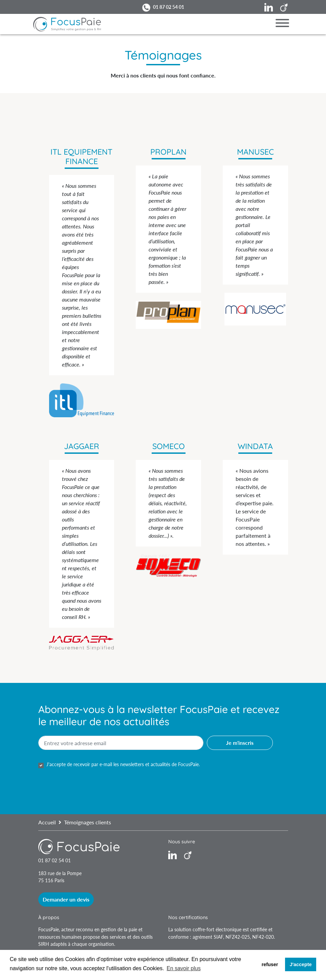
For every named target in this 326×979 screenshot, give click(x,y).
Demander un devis (66, 899)
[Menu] (282, 24)
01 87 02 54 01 (168, 7)
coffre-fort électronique (217, 929)
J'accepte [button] (301, 964)
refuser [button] (270, 964)
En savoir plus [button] (184, 968)
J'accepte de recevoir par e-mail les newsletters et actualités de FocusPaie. (123, 764)
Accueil (47, 822)
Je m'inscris (240, 742)
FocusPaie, (49, 929)
